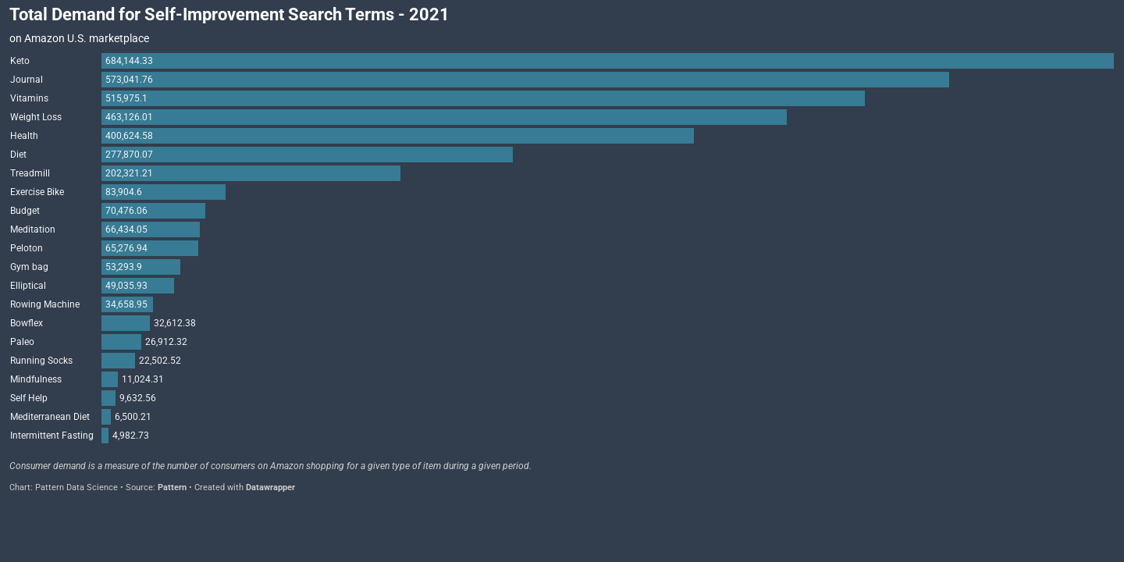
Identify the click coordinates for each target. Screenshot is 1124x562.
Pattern (172, 487)
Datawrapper (270, 487)
